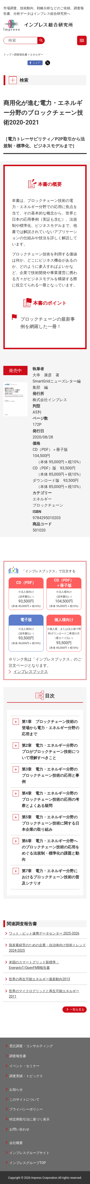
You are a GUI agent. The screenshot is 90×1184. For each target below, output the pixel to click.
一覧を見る (77, 1009)
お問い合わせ (19, 1129)
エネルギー (36, 54)
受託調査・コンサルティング (31, 1046)
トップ (7, 54)
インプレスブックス (30, 671)
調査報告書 (20, 54)
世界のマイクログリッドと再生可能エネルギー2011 (44, 993)
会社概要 (16, 1143)
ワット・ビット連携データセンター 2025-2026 (44, 933)
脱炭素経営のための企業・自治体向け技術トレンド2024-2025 (47, 947)
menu (82, 40)
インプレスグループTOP (27, 1163)
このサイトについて (24, 1099)
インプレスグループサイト (29, 1153)
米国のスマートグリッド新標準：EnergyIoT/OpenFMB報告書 (34, 965)
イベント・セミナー (24, 1066)
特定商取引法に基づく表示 (29, 1119)
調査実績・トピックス (26, 1076)
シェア (34, 62)
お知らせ (16, 1089)
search (41, 40)
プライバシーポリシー (26, 1109)
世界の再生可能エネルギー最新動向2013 (39, 979)
